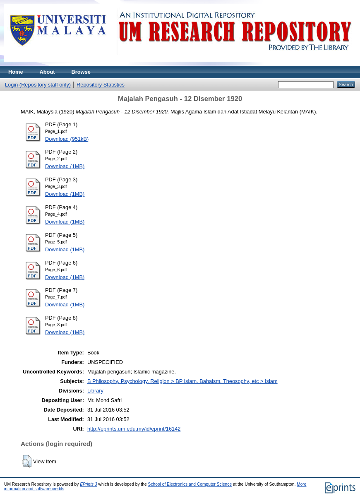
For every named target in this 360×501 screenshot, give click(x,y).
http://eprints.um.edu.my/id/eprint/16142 (134, 429)
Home (15, 72)
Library (95, 391)
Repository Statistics (101, 85)
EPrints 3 (88, 484)
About (47, 72)
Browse (81, 72)
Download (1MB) (64, 166)
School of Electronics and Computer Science (190, 484)
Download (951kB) (67, 139)
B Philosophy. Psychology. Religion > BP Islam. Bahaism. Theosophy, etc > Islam (182, 381)
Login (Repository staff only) (38, 85)
